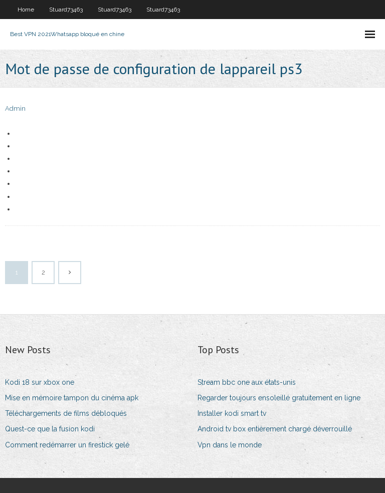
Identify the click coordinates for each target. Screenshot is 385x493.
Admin (15, 108)
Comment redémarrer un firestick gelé (67, 445)
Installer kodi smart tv (232, 413)
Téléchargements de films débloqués (66, 413)
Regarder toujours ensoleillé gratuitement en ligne (279, 398)
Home (26, 9)
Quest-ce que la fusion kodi (50, 429)
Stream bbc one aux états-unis (247, 382)
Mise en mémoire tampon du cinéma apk (71, 398)
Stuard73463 (66, 9)
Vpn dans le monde (230, 445)
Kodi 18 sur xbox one (39, 382)
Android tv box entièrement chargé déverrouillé (275, 429)
